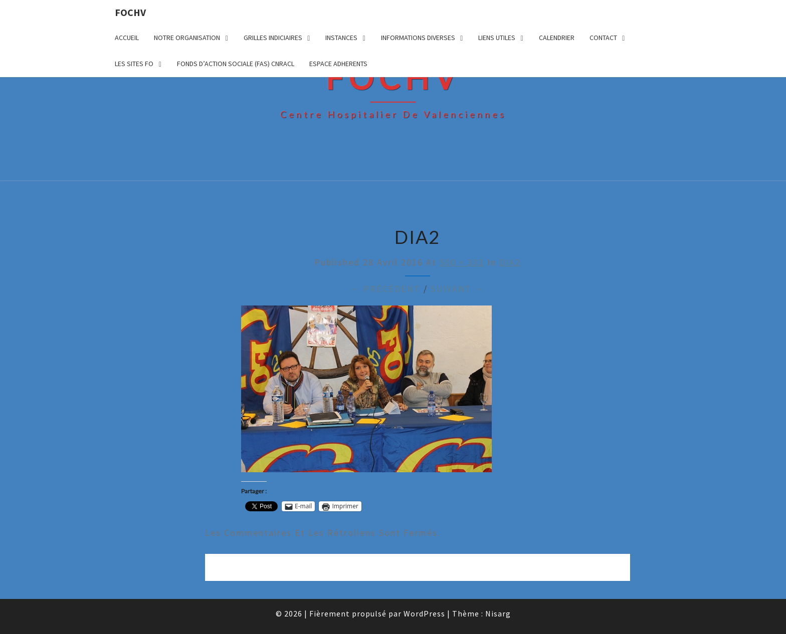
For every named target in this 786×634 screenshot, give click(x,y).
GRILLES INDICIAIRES (273, 37)
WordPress (424, 613)
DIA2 (510, 262)
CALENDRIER (556, 37)
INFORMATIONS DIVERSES (418, 37)
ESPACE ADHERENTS (338, 63)
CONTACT (603, 37)
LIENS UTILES (496, 37)
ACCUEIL (127, 37)
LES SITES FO (134, 63)
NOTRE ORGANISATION (187, 37)
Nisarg (498, 613)
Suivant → (458, 288)
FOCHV (130, 12)
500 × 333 (462, 262)
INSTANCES (341, 37)
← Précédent (385, 288)
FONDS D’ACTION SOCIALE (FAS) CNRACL (235, 63)
